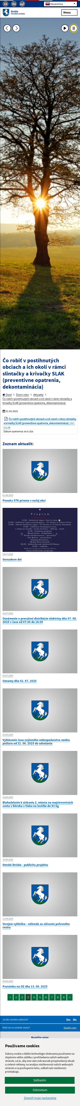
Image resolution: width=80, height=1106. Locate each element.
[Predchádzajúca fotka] (7, 28)
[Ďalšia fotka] (16, 28)
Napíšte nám (70, 1027)
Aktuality (38, 394)
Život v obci (22, 394)
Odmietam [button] (40, 1090)
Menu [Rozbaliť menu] (69, 12)
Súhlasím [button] (39, 1080)
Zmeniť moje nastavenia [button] (40, 1098)
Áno (68, 1019)
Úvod (7, 394)
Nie (75, 1019)
